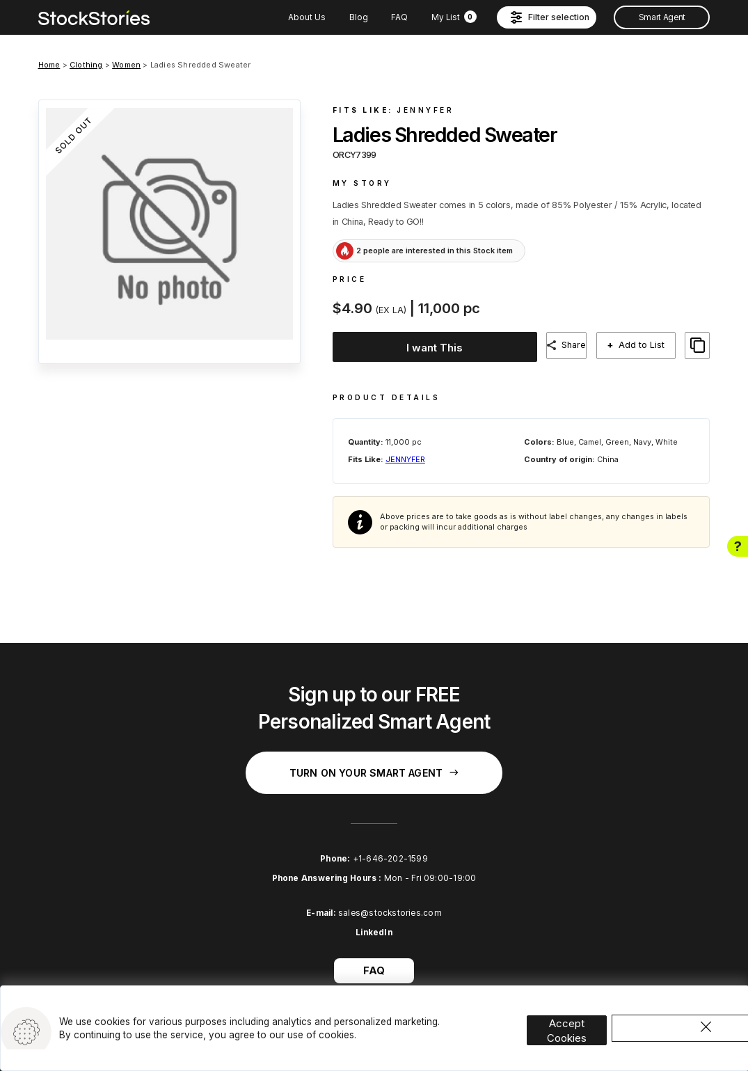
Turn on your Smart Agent (374, 761)
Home (49, 65)
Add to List (647, 345)
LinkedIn (374, 921)
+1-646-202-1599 (390, 847)
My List (454, 17)
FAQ (399, 17)
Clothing (86, 65)
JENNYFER (425, 110)
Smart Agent (662, 17)
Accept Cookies (580, 1010)
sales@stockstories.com (390, 901)
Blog (358, 17)
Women (126, 65)
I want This (432, 345)
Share (576, 345)
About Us (307, 17)
